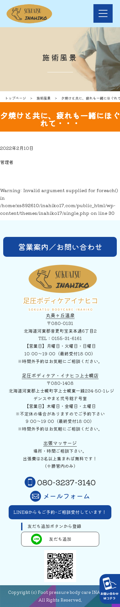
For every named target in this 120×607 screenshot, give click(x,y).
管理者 (6, 162)
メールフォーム (60, 496)
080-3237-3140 (60, 482)
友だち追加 (51, 539)
